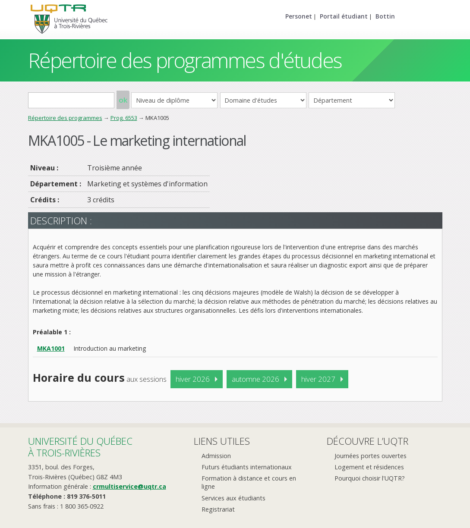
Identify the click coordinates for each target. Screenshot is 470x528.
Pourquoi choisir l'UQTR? (369, 478)
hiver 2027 (318, 379)
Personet (298, 16)
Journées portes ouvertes (370, 456)
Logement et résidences (369, 467)
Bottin (385, 16)
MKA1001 (51, 348)
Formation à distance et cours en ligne (249, 482)
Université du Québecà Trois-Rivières (80, 446)
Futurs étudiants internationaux (247, 467)
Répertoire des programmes (65, 118)
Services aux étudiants (233, 498)
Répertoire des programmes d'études (185, 60)
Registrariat (218, 509)
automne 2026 (255, 379)
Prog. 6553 (123, 118)
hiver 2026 (193, 379)
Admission (216, 456)
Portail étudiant (344, 16)
